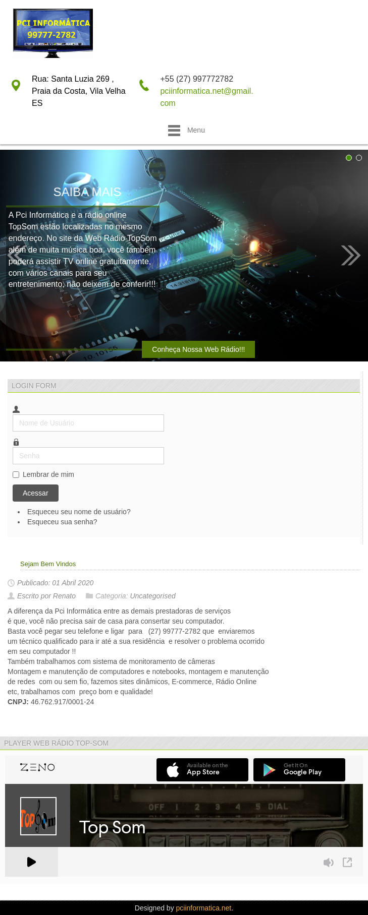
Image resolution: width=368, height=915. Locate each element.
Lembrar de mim (48, 474)
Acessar (35, 493)
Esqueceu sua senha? (62, 522)
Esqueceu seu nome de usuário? (79, 512)
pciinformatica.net (204, 908)
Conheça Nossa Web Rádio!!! (198, 349)
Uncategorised (152, 596)
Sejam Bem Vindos (48, 564)
